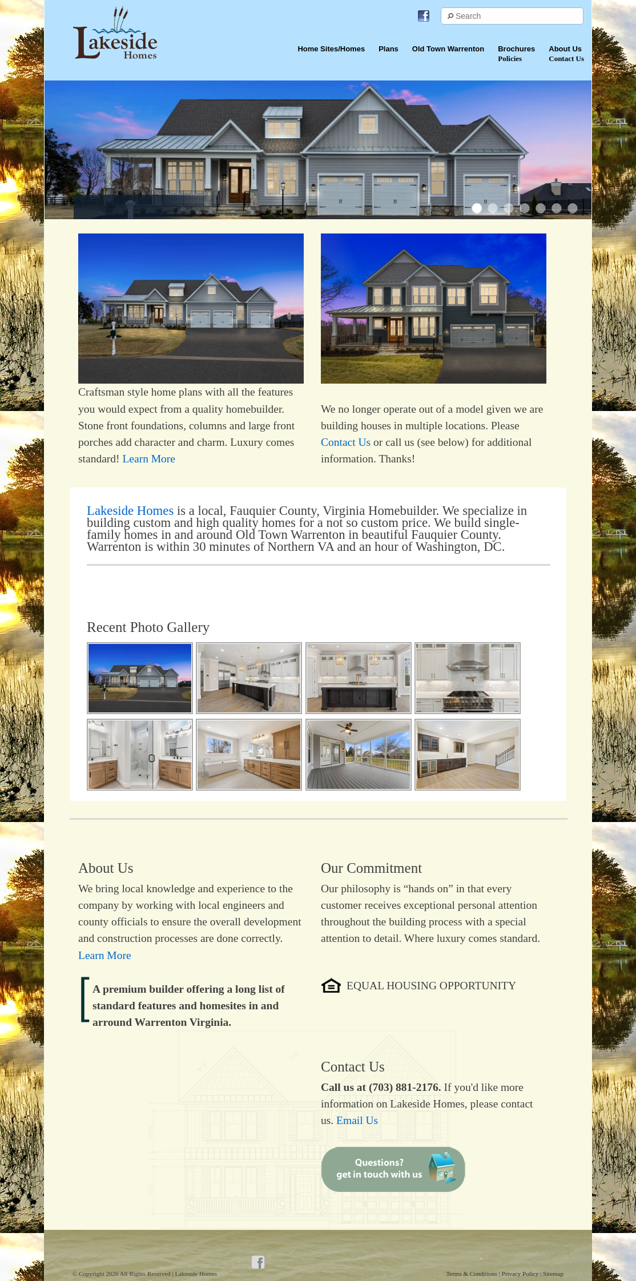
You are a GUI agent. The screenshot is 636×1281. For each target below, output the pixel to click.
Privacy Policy (521, 1273)
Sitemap (553, 1273)
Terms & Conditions (472, 1273)
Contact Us (346, 442)
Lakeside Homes (130, 511)
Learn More (148, 459)
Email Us (357, 1120)
